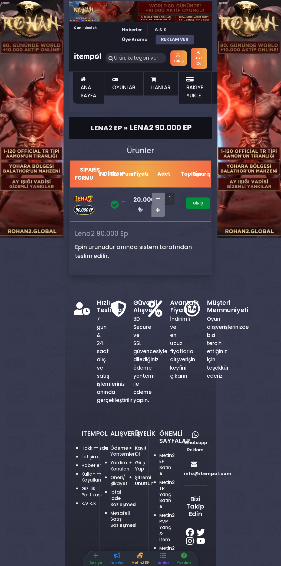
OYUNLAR (123, 84)
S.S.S (161, 30)
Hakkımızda (96, 448)
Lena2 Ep (106, 128)
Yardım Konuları (120, 466)
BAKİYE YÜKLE (194, 88)
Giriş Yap (140, 466)
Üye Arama (135, 39)
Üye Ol (199, 58)
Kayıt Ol (141, 451)
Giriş (179, 58)
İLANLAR (161, 84)
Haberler (132, 30)
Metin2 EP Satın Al (167, 465)
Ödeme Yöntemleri (124, 451)
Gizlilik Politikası (92, 492)
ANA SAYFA (88, 88)
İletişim (90, 457)
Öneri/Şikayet (119, 481)
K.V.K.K (89, 503)
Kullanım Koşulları (92, 477)
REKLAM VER (175, 39)
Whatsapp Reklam (195, 443)
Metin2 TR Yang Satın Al (167, 495)
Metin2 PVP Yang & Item (167, 528)
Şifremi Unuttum (146, 481)
